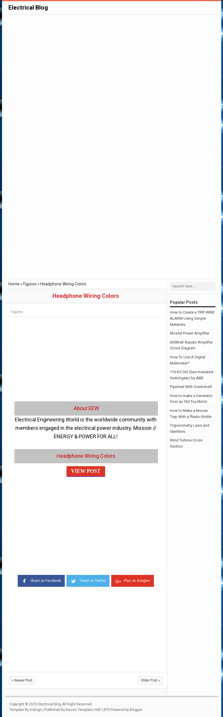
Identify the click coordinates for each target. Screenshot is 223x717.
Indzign (36, 710)
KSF (98, 710)
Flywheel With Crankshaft (191, 387)
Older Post (150, 680)
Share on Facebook (40, 580)
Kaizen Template (79, 710)
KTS (107, 710)
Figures (17, 312)
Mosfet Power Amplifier (189, 333)
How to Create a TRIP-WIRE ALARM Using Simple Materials (192, 318)
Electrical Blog (28, 7)
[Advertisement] (111, 58)
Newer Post (22, 680)
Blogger (136, 710)
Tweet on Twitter (88, 580)
